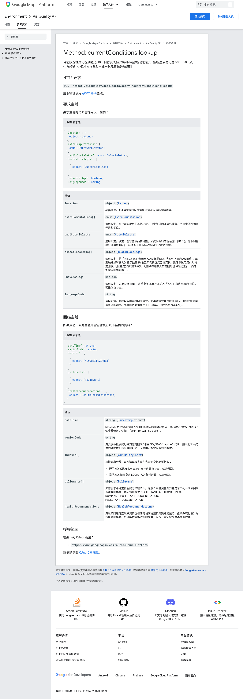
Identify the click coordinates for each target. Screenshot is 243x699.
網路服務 (123, 660)
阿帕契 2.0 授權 (159, 570)
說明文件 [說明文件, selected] (108, 4)
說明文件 (118, 43)
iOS (120, 648)
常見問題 (61, 641)
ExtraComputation (91, 148)
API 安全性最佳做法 (67, 654)
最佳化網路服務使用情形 (70, 660)
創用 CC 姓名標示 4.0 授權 (117, 570)
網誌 (129, 4)
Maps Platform (33, 4)
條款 (58, 691)
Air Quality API (45, 16)
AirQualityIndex (96, 360)
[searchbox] (26, 37)
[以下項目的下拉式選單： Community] (157, 4)
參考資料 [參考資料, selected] (22, 24)
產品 (81, 4)
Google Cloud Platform (164, 675)
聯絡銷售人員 (226, 16)
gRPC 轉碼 (89, 93)
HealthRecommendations (98, 395)
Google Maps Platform (95, 43)
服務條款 (186, 660)
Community (145, 4)
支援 (183, 654)
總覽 (69, 4)
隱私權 (69, 691)
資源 (36, 24)
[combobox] (215, 4)
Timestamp (125, 420)
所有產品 (190, 675)
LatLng (86, 136)
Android (123, 641)
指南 (7, 24)
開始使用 (200, 16)
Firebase (138, 675)
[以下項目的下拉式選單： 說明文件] (118, 4)
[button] (25, 53)
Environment (16, 16)
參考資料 (171, 43)
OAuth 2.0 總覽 (89, 552)
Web (120, 654)
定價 (93, 4)
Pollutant (92, 379)
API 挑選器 (62, 648)
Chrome (120, 675)
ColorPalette (116, 155)
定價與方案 (187, 641)
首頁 (65, 43)
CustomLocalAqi (96, 167)
